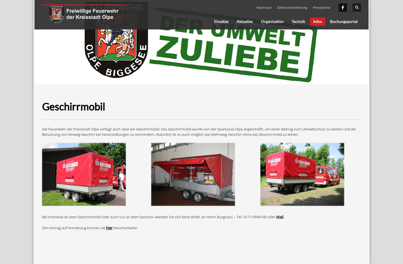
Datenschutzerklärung (292, 7)
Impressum (264, 7)
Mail (279, 216)
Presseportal (321, 7)
